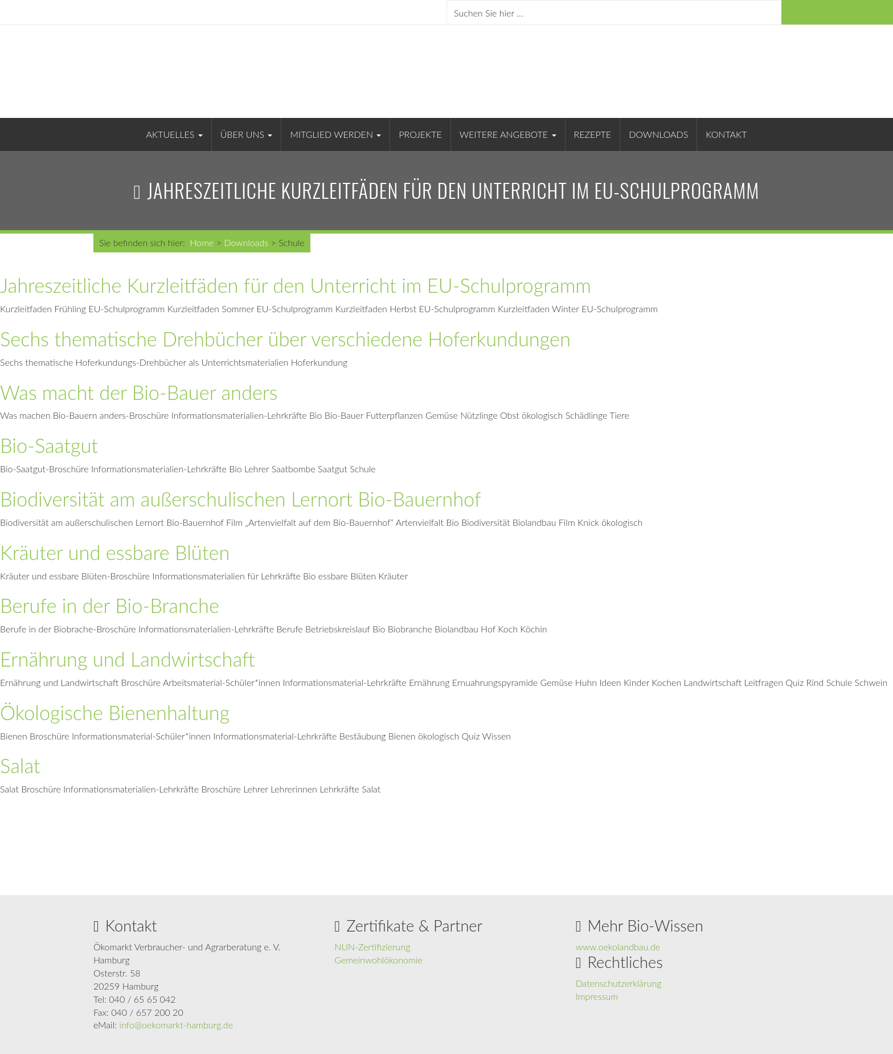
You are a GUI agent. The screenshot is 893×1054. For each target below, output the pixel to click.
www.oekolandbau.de (618, 946)
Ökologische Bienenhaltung (115, 712)
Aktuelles (174, 134)
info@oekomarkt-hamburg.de (176, 1024)
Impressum (597, 996)
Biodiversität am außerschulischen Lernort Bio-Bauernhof (240, 498)
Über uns (246, 134)
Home (202, 242)
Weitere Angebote (508, 134)
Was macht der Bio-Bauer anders (138, 392)
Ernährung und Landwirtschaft (127, 659)
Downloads (658, 134)
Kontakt (726, 134)
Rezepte (593, 134)
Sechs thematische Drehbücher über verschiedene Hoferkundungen (285, 338)
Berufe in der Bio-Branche (109, 605)
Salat (20, 765)
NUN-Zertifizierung (372, 946)
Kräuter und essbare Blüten (115, 552)
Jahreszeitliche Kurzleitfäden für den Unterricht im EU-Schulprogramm (295, 285)
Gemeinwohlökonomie (378, 959)
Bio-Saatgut (49, 445)
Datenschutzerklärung (619, 983)
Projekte (420, 134)
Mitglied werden (335, 134)
